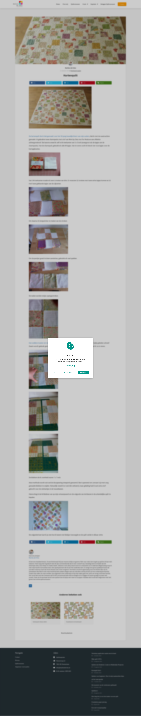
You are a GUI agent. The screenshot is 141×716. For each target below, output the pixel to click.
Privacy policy (70, 365)
